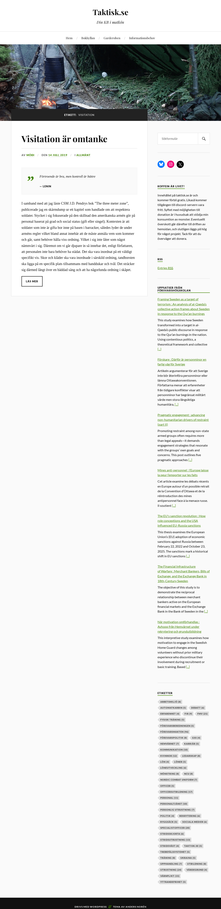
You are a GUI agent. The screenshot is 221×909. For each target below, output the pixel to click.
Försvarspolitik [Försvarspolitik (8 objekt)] (173, 737)
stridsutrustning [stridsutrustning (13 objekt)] (175, 839)
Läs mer (32, 281)
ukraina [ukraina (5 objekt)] (188, 858)
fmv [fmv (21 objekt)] (202, 713)
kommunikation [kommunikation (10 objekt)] (174, 749)
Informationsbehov (142, 38)
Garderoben (112, 38)
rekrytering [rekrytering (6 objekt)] (189, 816)
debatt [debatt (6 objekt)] (197, 707)
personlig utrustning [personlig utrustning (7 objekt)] (177, 809)
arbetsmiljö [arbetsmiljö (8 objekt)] (170, 701)
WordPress (98, 906)
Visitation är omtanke (65, 138)
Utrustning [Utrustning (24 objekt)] (170, 869)
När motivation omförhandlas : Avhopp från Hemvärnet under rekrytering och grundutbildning (179, 626)
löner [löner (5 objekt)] (180, 761)
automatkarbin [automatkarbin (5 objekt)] (173, 707)
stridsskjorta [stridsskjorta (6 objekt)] (172, 833)
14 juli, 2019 (57, 155)
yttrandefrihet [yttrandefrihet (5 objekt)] (173, 882)
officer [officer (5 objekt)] (167, 786)
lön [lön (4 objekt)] (164, 761)
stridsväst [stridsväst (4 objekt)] (169, 846)
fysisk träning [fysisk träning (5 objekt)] (172, 719)
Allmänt (83, 155)
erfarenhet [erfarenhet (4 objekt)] (169, 713)
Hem (69, 38)
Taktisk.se (110, 12)
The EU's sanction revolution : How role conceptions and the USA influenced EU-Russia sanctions (181, 520)
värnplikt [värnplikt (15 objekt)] (169, 876)
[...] (159, 349)
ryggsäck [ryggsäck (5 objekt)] (168, 822)
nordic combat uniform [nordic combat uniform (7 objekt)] (178, 779)
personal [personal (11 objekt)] (169, 797)
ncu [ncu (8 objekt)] (188, 773)
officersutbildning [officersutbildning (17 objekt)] (176, 792)
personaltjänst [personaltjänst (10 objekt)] (173, 803)
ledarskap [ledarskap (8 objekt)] (191, 756)
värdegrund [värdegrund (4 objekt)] (197, 869)
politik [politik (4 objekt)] (167, 816)
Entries (165, 268)
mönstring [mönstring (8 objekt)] (169, 773)
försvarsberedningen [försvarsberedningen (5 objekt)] (177, 725)
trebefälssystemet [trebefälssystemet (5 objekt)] (175, 852)
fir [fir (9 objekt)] (188, 713)
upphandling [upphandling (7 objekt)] (171, 863)
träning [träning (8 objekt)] (167, 858)
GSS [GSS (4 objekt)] (196, 737)
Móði (30, 155)
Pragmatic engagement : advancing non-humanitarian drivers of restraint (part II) (183, 419)
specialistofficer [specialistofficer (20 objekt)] (175, 827)
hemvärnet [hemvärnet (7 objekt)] (169, 743)
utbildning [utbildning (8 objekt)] (196, 863)
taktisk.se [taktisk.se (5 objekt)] (193, 846)
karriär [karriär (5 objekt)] (191, 743)
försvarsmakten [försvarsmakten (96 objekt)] (174, 731)
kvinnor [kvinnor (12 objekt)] (168, 756)
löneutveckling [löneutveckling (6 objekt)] (173, 767)
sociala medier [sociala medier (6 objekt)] (194, 822)
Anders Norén (136, 906)
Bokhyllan (88, 38)
